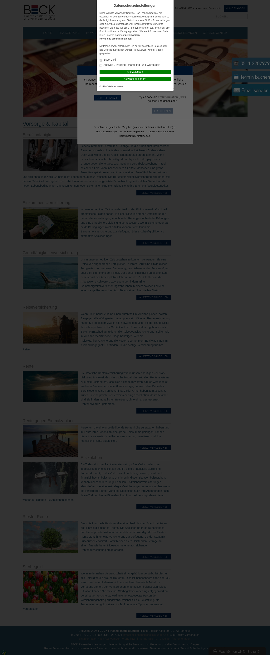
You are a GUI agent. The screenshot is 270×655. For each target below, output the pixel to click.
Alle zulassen (135, 71)
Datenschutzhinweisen (127, 35)
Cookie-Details (106, 86)
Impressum (119, 86)
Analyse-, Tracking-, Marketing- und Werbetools (130, 65)
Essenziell (108, 60)
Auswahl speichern (135, 78)
